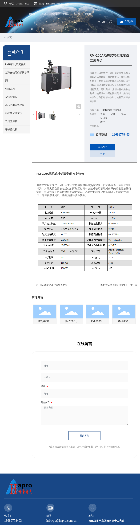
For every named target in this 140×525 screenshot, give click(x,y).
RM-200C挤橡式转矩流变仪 (53, 285)
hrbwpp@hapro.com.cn (61, 520)
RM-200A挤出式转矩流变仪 (114, 285)
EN (103, 21)
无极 (102, 114)
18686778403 (121, 134)
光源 (113, 114)
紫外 (123, 114)
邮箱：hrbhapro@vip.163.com (54, 3)
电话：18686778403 (19, 3)
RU (98, 21)
